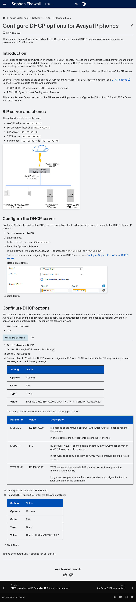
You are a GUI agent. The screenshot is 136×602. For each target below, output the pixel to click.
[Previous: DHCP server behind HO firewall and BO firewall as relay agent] (36, 588)
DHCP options (119, 79)
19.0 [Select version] (47, 4)
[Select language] (84, 4)
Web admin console (15, 338)
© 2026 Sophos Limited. (13, 597)
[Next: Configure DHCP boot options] (115, 588)
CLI (32, 337)
